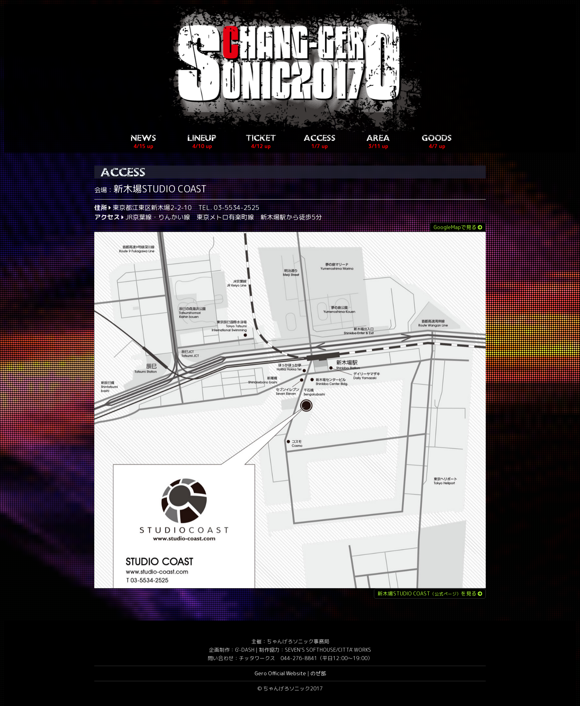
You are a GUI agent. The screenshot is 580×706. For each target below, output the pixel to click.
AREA (378, 143)
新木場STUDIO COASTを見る (429, 594)
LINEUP (202, 143)
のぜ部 (318, 674)
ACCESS (319, 143)
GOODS (437, 143)
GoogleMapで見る (457, 227)
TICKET (260, 143)
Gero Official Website (280, 674)
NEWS (143, 143)
